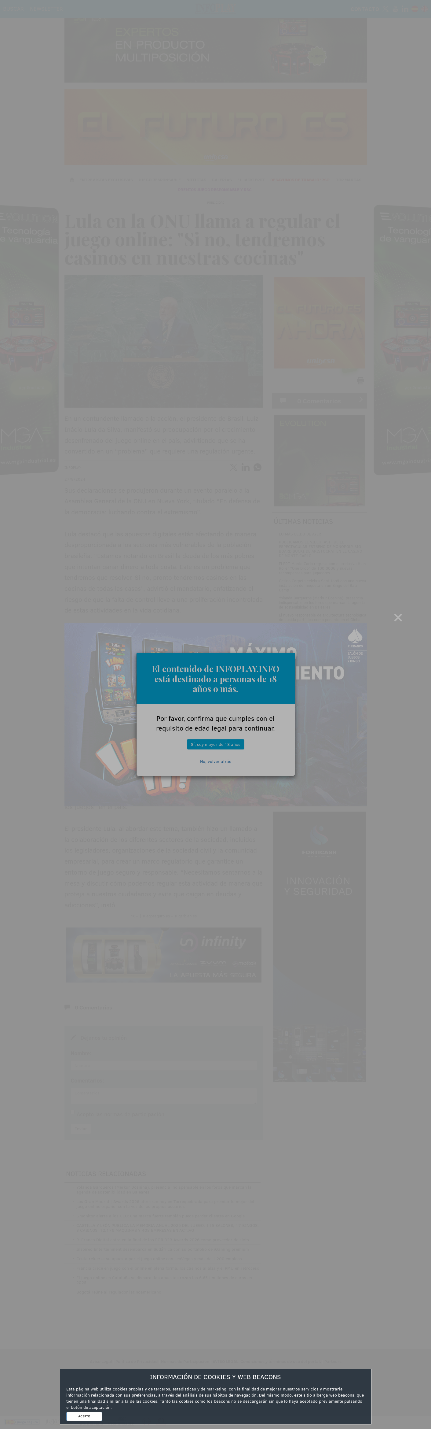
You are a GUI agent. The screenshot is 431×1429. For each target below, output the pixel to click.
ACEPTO (84, 1416)
